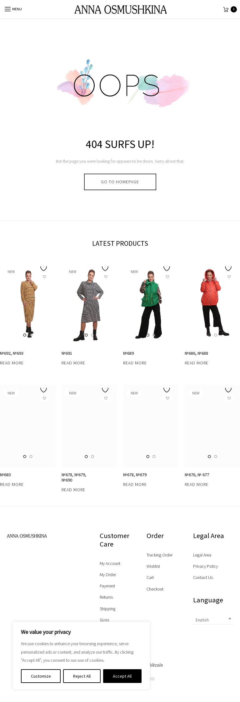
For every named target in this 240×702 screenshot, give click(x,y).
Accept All (122, 676)
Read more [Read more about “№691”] (73, 612)
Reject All (82, 676)
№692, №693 (11, 602)
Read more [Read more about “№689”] (135, 612)
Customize (41, 676)
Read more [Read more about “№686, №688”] (196, 612)
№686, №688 (196, 602)
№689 (128, 602)
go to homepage (120, 182)
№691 (67, 602)
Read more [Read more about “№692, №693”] (12, 612)
